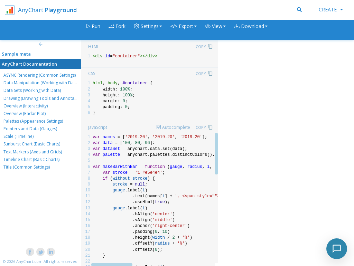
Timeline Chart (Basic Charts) (31, 159)
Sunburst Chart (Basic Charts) (31, 144)
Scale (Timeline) (18, 136)
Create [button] (331, 9)
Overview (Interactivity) (25, 106)
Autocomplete (176, 127)
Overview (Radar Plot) (24, 113)
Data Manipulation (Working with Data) (40, 83)
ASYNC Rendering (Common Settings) (39, 75)
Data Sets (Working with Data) (32, 90)
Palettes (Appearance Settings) (33, 121)
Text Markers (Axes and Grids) (32, 152)
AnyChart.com (29, 261)
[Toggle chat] (336, 248)
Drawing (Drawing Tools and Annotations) (44, 98)
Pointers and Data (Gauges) (30, 129)
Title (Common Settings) (26, 167)
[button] (215, 30)
